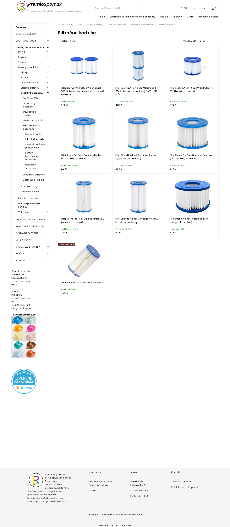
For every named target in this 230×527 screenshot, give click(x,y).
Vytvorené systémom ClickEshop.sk (115, 525)
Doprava (177, 16)
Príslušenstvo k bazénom (31, 127)
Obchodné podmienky (100, 481)
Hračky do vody (29, 186)
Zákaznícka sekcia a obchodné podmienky (132, 16)
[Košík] (215, 8)
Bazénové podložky (33, 120)
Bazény (24, 77)
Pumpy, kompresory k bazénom (32, 156)
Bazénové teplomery (30, 166)
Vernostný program (208, 16)
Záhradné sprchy (30, 191)
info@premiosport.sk (187, 487)
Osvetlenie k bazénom (29, 113)
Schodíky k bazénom (34, 174)
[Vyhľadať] (89, 8)
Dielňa (21, 51)
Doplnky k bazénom (32, 92)
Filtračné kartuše (34, 139)
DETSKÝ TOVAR (23, 239)
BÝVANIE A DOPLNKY (26, 33)
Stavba (22, 57)
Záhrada (22, 62)
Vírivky (24, 72)
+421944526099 (183, 481)
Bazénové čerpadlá (33, 179)
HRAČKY (20, 253)
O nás (190, 16)
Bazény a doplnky (28, 67)
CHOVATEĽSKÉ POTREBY (28, 246)
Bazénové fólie (31, 98)
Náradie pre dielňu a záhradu (29, 205)
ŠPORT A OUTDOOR (26, 40)
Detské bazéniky (29, 82)
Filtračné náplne (33, 134)
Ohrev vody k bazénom (30, 105)
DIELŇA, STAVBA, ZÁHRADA (30, 47)
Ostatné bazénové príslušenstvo (35, 146)
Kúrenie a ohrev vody (29, 198)
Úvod (102, 16)
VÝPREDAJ (21, 260)
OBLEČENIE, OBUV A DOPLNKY (30, 219)
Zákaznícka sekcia (98, 485)
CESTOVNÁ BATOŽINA (27, 233)
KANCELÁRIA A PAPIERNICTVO (30, 226)
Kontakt (164, 16)
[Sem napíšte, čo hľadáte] (118, 8)
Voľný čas (23, 212)
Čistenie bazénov (30, 87)
